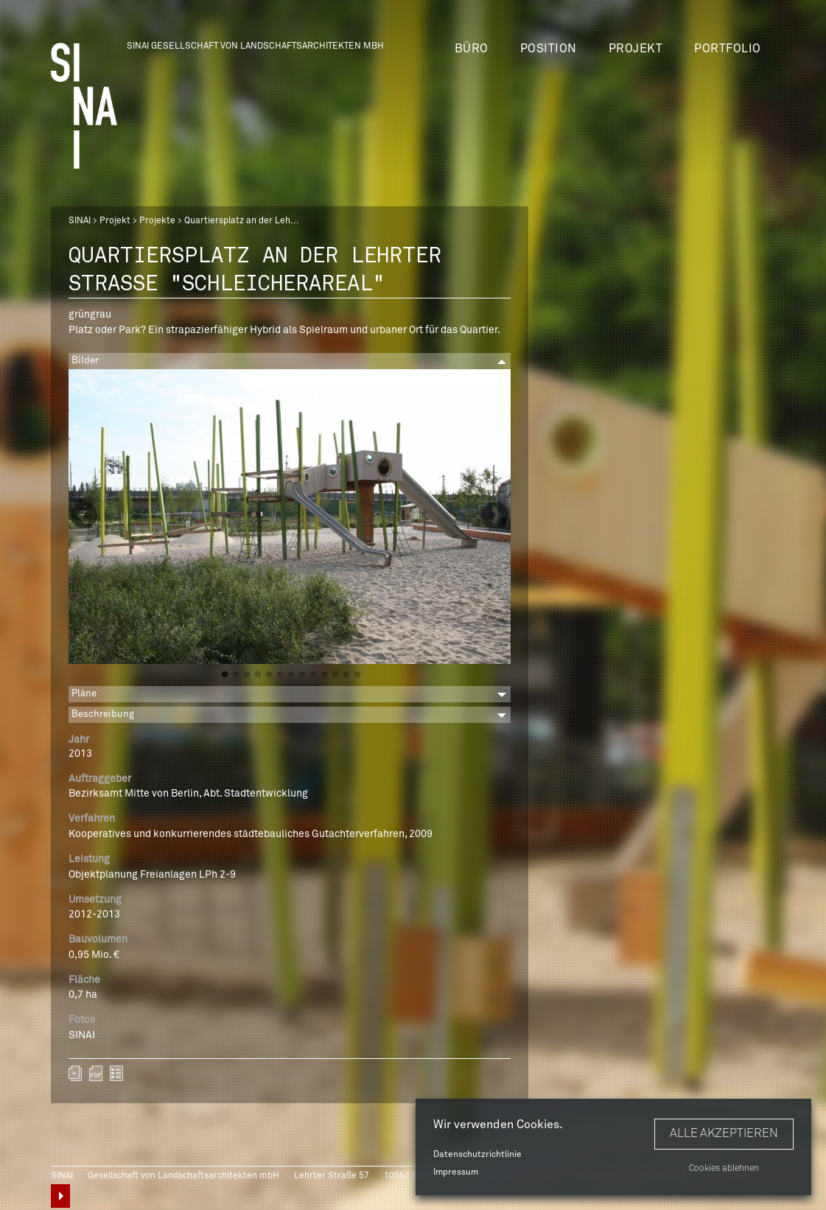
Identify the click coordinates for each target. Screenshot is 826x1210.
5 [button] (269, 675)
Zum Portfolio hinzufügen (75, 1073)
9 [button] (313, 675)
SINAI (80, 221)
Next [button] (495, 516)
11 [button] (335, 675)
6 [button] (280, 675)
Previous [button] (84, 516)
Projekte (157, 221)
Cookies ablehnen (724, 1168)
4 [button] (258, 675)
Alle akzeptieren (724, 1133)
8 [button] (302, 675)
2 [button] (235, 675)
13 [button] (357, 675)
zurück (116, 1073)
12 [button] (346, 675)
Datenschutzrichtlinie (477, 1154)
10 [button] (324, 675)
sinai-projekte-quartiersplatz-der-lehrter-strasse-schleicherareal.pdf (95, 1073)
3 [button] (246, 675)
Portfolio (727, 49)
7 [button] (291, 675)
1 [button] (224, 675)
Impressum (455, 1172)
